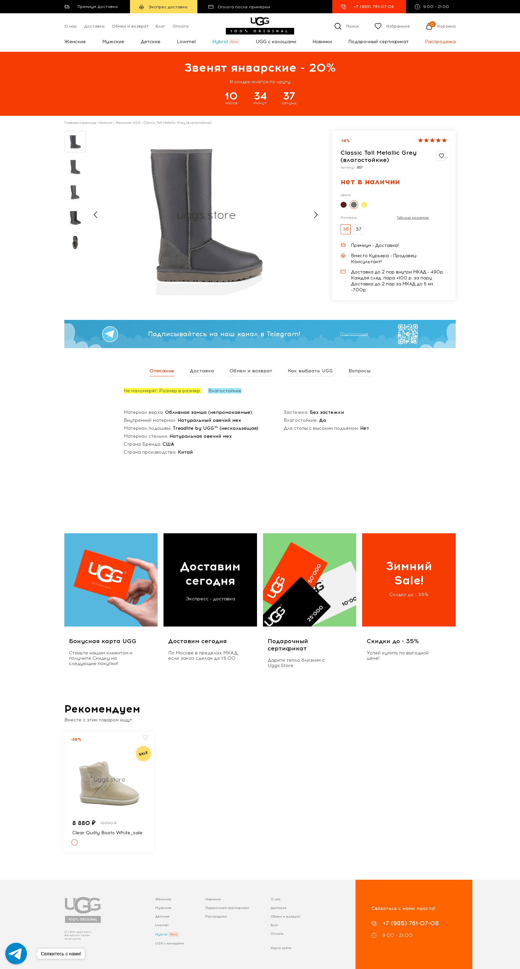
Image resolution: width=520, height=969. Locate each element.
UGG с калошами (276, 41)
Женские (75, 41)
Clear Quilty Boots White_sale (107, 833)
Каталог (105, 123)
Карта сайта (281, 948)
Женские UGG (127, 123)
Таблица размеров (413, 218)
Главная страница (80, 123)
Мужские (113, 41)
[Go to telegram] (16, 953)
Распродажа (440, 41)
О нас (70, 26)
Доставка (94, 26)
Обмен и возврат (130, 26)
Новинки (322, 41)
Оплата (180, 26)
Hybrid (220, 41)
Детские (151, 41)
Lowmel (186, 41)
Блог (160, 26)
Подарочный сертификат (378, 41)
